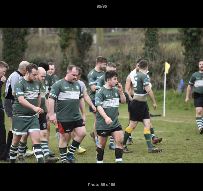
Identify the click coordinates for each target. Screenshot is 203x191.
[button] (196, 7)
